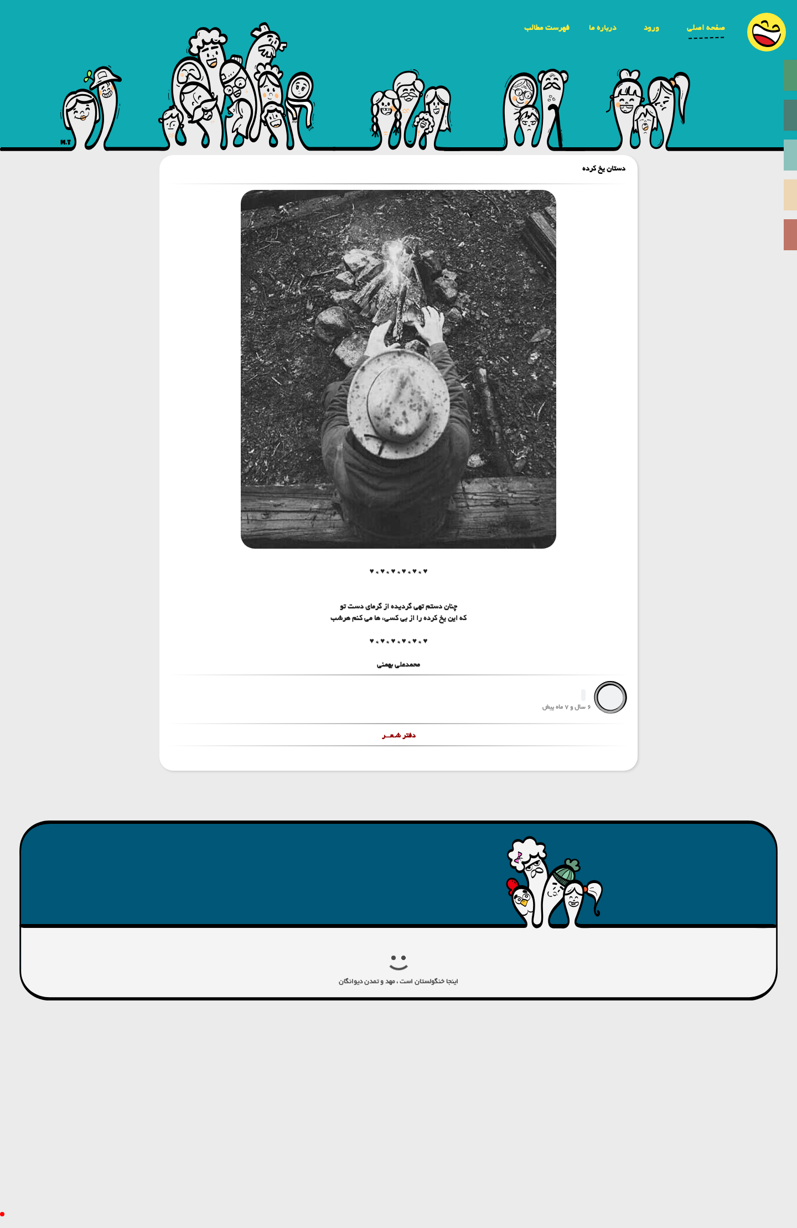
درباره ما (602, 27)
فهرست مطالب (547, 27)
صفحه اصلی (706, 27)
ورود (651, 27)
